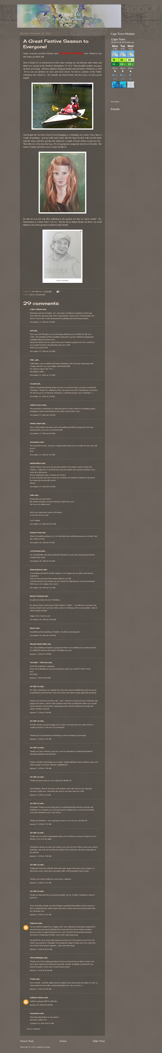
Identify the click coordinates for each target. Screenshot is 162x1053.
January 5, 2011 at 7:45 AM (40, 914)
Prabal (32, 979)
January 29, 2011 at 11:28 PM (41, 1005)
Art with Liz (34, 686)
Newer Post (27, 1041)
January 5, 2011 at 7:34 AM (40, 824)
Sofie (32, 495)
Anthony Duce (36, 405)
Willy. (32, 360)
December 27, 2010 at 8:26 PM (42, 486)
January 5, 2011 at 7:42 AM (40, 883)
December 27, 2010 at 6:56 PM (42, 433)
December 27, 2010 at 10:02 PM (43, 524)
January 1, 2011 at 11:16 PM (40, 678)
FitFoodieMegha (36, 958)
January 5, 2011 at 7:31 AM (40, 795)
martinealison (35, 463)
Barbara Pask (35, 532)
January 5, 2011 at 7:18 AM (40, 712)
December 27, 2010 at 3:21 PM (42, 396)
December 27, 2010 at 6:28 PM (42, 415)
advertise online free (38, 1020)
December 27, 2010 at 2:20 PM (42, 351)
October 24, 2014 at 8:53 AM (42, 1023)
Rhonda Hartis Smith (38, 644)
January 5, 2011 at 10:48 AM (41, 970)
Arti (31, 330)
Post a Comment (33, 1029)
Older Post (99, 1041)
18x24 (32, 294)
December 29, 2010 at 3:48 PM (43, 635)
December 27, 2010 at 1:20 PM (42, 322)
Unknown (34, 923)
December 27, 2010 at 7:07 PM (42, 455)
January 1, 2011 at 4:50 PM (40, 654)
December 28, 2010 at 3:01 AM (42, 561)
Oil (37, 294)
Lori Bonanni (35, 551)
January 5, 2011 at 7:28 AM (40, 768)
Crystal (33, 384)
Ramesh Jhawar (36, 569)
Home (63, 1041)
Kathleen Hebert (37, 997)
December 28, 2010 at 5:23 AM (42, 587)
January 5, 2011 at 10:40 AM (41, 949)
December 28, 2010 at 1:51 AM (42, 542)
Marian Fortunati (37, 596)
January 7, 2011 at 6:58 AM (40, 989)
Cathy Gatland (36, 309)
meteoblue (115, 101)
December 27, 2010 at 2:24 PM (42, 375)
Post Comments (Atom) (40, 1047)
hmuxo (32, 628)
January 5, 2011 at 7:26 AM (40, 739)
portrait (42, 294)
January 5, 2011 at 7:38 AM (40, 856)
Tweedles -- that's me (39, 662)
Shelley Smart (35, 423)
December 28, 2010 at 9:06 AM (43, 619)
